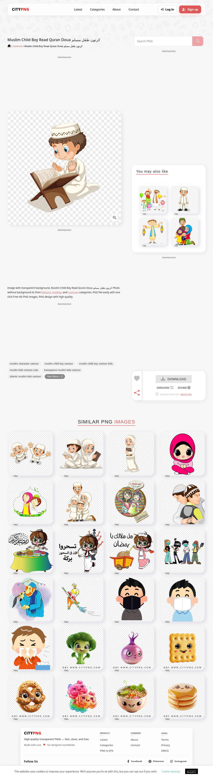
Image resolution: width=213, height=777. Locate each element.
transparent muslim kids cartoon (62, 370)
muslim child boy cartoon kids (96, 363)
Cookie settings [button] (171, 771)
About (117, 9)
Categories (97, 9)
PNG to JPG (106, 750)
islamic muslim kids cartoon (25, 376)
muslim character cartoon (24, 363)
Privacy (165, 745)
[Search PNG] (163, 41)
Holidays (57, 292)
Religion (46, 292)
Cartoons (73, 292)
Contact (134, 9)
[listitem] (134, 761)
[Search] (197, 41)
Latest (78, 9)
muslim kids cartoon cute (24, 370)
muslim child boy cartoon (59, 363)
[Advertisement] (64, 84)
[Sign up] (190, 9)
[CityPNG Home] (20, 9)
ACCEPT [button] (191, 771)
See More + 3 (54, 376)
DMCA (165, 750)
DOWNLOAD (173, 379)
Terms (165, 739)
